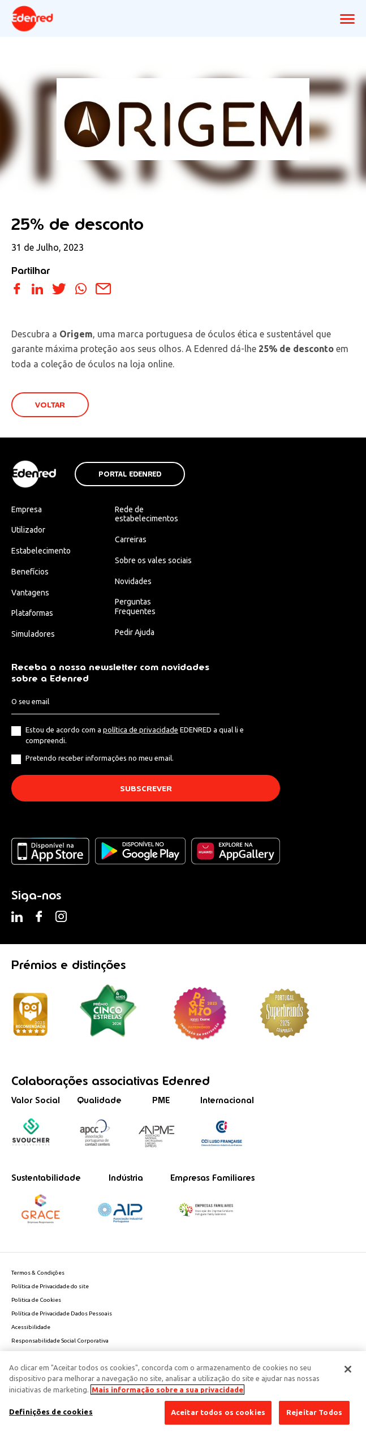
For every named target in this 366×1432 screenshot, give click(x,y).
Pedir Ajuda (134, 632)
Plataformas (32, 613)
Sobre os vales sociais (153, 560)
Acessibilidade (30, 1327)
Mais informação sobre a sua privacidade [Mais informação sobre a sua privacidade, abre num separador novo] (167, 1390)
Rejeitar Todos (314, 1412)
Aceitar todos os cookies (218, 1412)
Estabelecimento (41, 550)
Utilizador (28, 529)
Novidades (133, 581)
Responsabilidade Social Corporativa (60, 1340)
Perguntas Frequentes (135, 606)
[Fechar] (347, 1369)
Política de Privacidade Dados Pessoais (61, 1313)
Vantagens (30, 592)
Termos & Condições (37, 1273)
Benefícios (30, 571)
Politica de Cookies (36, 1300)
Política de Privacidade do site (50, 1286)
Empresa (26, 509)
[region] (183, 1391)
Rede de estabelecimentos (146, 514)
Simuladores (33, 633)
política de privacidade (140, 730)
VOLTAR (50, 405)
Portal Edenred (129, 474)
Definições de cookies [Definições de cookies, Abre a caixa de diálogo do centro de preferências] (51, 1412)
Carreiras (131, 539)
